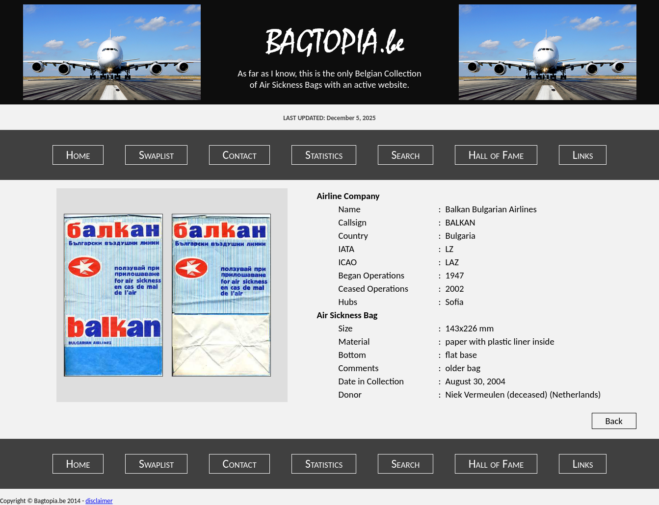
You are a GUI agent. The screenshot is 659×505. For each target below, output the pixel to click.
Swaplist (156, 155)
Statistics (324, 155)
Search (406, 155)
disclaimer (98, 501)
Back (613, 421)
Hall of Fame (496, 155)
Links (583, 155)
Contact (240, 155)
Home (78, 155)
